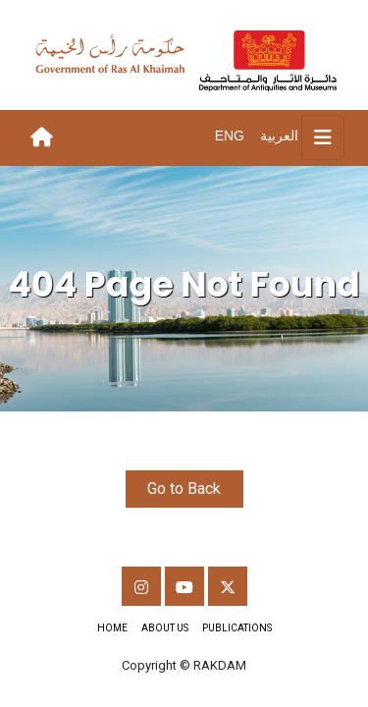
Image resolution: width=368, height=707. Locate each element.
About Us (164, 628)
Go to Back (184, 488)
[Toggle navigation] (322, 137)
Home (112, 628)
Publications (237, 628)
